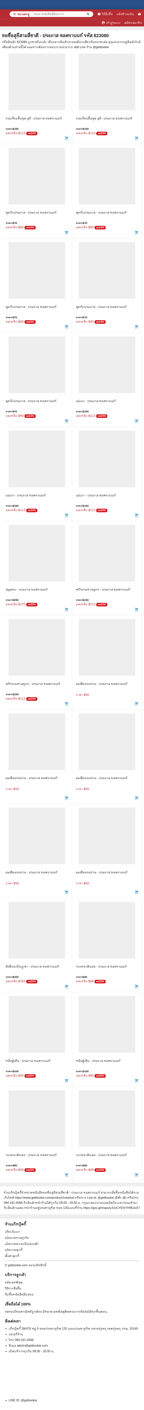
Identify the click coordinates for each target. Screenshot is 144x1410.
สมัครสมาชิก (133, 22)
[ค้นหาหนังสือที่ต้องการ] (88, 14)
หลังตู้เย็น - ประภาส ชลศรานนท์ (28, 1060)
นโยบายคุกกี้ (13, 1250)
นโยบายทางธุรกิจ (17, 1237)
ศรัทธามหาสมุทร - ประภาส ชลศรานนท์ (103, 589)
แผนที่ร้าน (16, 1334)
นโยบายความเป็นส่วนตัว (22, 1243)
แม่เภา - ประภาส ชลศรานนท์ (96, 401)
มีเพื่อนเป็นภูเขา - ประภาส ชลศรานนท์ (32, 966)
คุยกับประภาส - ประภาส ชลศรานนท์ (31, 212)
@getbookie (29, 1400)
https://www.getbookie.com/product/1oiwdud (44, 1197)
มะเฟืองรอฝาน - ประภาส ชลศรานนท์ (102, 683)
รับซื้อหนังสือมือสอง (19, 1294)
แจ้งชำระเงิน (125, 14)
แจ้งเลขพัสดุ (13, 1282)
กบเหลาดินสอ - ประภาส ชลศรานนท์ (101, 966)
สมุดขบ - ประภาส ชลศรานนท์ (27, 589)
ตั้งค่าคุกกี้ (12, 1256)
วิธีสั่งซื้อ (105, 14)
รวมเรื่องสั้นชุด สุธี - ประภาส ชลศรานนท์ (34, 118)
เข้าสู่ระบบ (111, 22)
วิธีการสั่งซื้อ (13, 1288)
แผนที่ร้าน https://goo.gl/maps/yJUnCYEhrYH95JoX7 (104, 1207)
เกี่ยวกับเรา (12, 1231)
